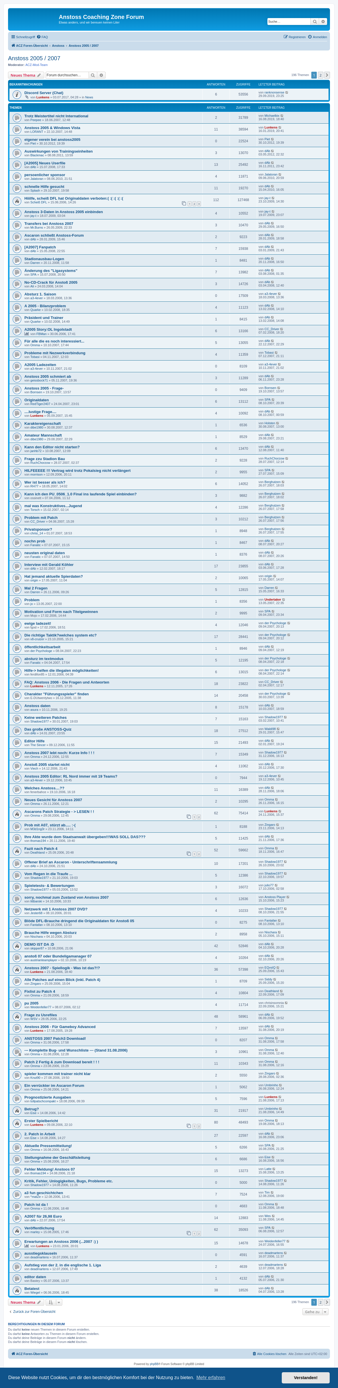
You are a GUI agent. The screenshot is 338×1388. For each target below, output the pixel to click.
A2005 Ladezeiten (40, 365)
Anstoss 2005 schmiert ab (47, 376)
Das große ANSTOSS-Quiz (47, 729)
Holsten (270, 423)
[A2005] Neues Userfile (44, 163)
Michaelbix (272, 115)
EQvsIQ (270, 967)
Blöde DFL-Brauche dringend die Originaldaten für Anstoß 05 (79, 921)
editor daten (35, 1277)
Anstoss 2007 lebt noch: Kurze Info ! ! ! (59, 753)
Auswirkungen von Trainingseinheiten (58, 151)
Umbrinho (271, 1085)
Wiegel (35, 1292)
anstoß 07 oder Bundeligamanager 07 (58, 956)
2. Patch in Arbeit (39, 1134)
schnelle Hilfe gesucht (44, 186)
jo (31, 604)
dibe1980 (36, 427)
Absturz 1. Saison (40, 294)
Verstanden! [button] (306, 1377)
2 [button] (321, 75)
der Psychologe (275, 623)
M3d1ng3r (37, 829)
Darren (35, 262)
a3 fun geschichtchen (43, 1193)
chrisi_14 (36, 533)
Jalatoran (36, 178)
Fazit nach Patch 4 (40, 848)
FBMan (41, 334)
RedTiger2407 (40, 404)
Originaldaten (36, 400)
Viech (34, 768)
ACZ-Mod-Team (37, 65)
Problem (32, 600)
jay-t (268, 198)
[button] (327, 75)
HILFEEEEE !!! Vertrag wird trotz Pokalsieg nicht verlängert (77, 470)
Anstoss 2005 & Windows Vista (52, 128)
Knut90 (35, 1077)
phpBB (154, 1364)
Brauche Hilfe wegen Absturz (50, 932)
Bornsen (36, 392)
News (89, 97)
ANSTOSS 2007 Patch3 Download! (55, 1038)
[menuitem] (42, 37)
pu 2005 (31, 1003)
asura (34, 709)
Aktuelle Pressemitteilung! (48, 1146)
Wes (268, 1216)
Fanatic (35, 545)
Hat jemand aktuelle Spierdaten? (53, 576)
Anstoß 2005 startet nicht (47, 764)
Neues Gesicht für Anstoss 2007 (53, 800)
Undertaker (273, 599)
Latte (268, 1169)
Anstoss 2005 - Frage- (44, 388)
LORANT (36, 131)
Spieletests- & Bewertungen (49, 885)
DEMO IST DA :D (39, 944)
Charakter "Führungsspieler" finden (56, 694)
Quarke (35, 310)
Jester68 (36, 913)
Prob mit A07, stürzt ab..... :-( (49, 825)
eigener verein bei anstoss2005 (52, 139)
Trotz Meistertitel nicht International (56, 116)
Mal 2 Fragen (36, 588)
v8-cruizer (37, 639)
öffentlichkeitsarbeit (42, 647)
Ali (32, 286)
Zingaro (270, 824)
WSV (34, 1019)
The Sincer (38, 745)
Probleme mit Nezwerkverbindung (55, 353)
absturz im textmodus (43, 659)
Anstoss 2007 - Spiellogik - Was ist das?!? (62, 968)
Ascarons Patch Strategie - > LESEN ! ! (59, 811)
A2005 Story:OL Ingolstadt (48, 329)
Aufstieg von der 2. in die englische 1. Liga (62, 1265)
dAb (267, 151)
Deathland (37, 852)
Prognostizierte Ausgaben (47, 1097)
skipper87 (37, 948)
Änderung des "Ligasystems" (50, 270)
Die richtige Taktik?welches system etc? (60, 635)
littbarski (36, 901)
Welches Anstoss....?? (44, 788)
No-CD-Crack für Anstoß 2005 (50, 282)
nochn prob (34, 541)
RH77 (34, 486)
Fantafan (36, 924)
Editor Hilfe (34, 741)
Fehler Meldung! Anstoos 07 (49, 1169)
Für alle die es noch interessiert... (54, 341)
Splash (35, 190)
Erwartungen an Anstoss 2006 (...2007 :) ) (61, 1241)
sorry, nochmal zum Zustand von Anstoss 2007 (66, 897)
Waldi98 (270, 729)
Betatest (31, 1288)
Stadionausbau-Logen (44, 259)
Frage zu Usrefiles (40, 1015)
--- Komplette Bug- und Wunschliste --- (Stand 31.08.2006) (76, 1050)
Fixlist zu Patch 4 (39, 991)
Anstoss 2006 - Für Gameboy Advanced (60, 1027)
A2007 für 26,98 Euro (43, 1216)
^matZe (35, 1196)
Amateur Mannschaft (43, 435)
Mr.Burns (36, 227)
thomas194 (38, 840)
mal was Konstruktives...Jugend (53, 506)
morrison (36, 474)
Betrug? (31, 1109)
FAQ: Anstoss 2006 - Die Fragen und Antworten (66, 682)
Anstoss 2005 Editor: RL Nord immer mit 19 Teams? (70, 776)
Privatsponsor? (38, 529)
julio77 (269, 885)
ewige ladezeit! (37, 623)
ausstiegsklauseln (40, 1253)
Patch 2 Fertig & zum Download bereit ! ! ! (61, 1062)
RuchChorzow (40, 462)
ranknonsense (274, 92)
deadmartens (39, 1257)
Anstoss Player (275, 897)
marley (35, 1232)
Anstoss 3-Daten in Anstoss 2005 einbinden (63, 212)
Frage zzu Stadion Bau (44, 459)
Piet (33, 143)
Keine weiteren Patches (45, 717)
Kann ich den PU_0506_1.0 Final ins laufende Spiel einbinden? (80, 494)
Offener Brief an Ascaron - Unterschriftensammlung (70, 862)
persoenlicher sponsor (44, 175)
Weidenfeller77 (40, 1007)
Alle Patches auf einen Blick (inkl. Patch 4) (62, 980)
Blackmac (37, 155)
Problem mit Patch (41, 517)
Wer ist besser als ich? (44, 482)
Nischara (36, 936)
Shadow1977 (39, 721)
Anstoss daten (37, 706)
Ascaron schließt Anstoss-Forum (54, 235)
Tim (267, 1192)
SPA (33, 274)
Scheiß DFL (38, 202)
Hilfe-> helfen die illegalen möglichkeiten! (61, 670)
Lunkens (42, 97)
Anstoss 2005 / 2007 (34, 58)
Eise (33, 1113)
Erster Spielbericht (41, 1121)
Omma (35, 345)
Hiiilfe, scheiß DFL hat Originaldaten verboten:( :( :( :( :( (73, 198)
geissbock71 (39, 380)
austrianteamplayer (43, 960)
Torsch (35, 509)
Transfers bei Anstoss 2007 (48, 223)
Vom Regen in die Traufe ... (48, 874)
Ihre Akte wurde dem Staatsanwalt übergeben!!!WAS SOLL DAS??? (84, 837)
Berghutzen (273, 482)
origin (34, 580)
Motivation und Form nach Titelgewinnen (61, 612)
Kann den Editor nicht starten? (52, 447)
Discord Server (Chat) (43, 93)
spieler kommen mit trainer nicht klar (57, 1074)
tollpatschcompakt (43, 1101)
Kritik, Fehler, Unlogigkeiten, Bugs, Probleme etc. (68, 1181)
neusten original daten (44, 553)
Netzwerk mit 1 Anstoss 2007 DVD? (56, 909)
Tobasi (35, 357)
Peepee (35, 120)
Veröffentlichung (39, 1228)
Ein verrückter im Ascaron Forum (54, 1085)
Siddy (269, 979)
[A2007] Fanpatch (40, 247)
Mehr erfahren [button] (210, 1377)
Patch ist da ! (36, 1204)
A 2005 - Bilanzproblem (45, 306)
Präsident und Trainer (43, 318)
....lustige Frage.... (40, 412)
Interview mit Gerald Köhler (48, 564)
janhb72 (36, 451)
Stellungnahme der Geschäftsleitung (57, 1157)
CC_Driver (272, 329)
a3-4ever (36, 298)
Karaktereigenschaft (42, 423)
